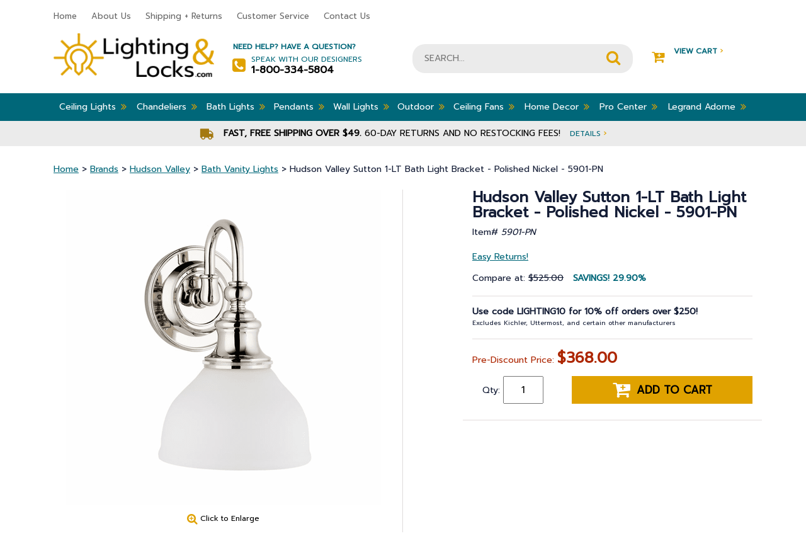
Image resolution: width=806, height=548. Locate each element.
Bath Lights (236, 106)
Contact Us (347, 16)
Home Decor (557, 106)
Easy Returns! (500, 256)
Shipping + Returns (183, 16)
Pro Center (628, 106)
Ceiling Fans (483, 106)
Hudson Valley (160, 169)
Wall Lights (361, 106)
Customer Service (273, 16)
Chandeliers (167, 106)
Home (65, 16)
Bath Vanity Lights (240, 169)
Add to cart (662, 390)
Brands (104, 169)
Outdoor (421, 106)
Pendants (299, 106)
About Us (111, 16)
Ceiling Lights (93, 106)
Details (588, 133)
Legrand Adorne (707, 106)
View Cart (687, 51)
